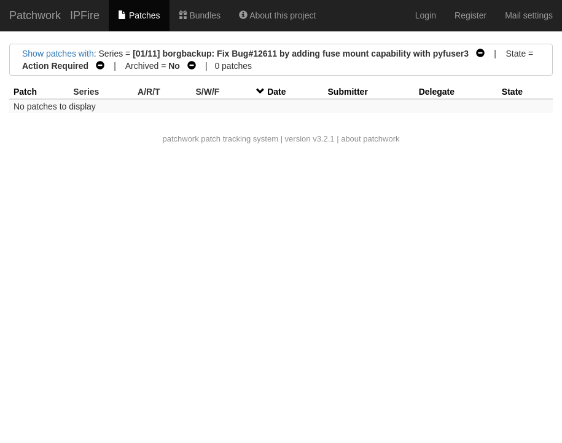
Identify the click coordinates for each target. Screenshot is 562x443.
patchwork (180, 138)
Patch (25, 92)
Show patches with (58, 53)
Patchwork (35, 15)
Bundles (200, 15)
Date (276, 92)
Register (470, 15)
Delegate (437, 92)
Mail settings (529, 15)
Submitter (348, 92)
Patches (139, 15)
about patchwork (370, 138)
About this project (277, 15)
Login (425, 15)
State (512, 92)
